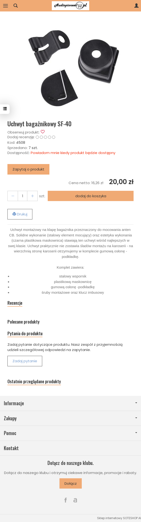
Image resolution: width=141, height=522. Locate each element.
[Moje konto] (136, 5)
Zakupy (70, 418)
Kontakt (11, 448)
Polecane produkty (23, 322)
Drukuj (19, 214)
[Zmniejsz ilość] (32, 196)
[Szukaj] (15, 5)
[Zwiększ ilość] (12, 196)
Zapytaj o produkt (28, 169)
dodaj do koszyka (90, 195)
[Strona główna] (70, 5)
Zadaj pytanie (24, 360)
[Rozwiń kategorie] (5, 5)
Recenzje (14, 303)
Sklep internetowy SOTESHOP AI (119, 518)
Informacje (70, 403)
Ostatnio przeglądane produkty (34, 381)
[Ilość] (22, 196)
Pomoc (70, 433)
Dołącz (71, 483)
